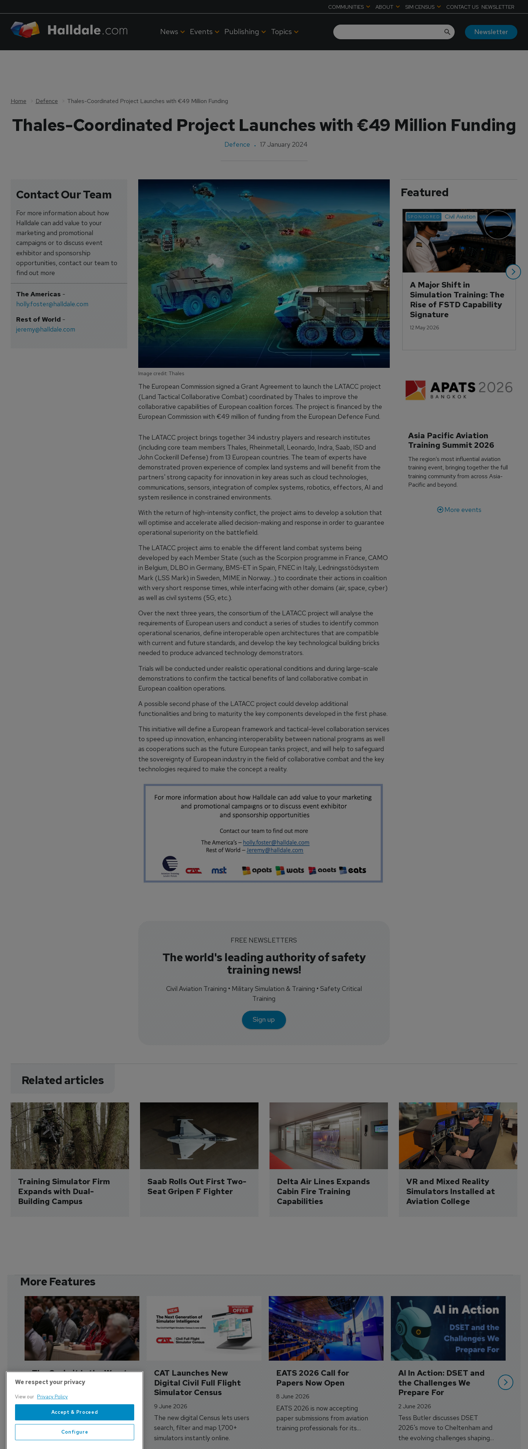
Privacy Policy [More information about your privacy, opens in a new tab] (52, 1419)
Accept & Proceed (74, 1434)
